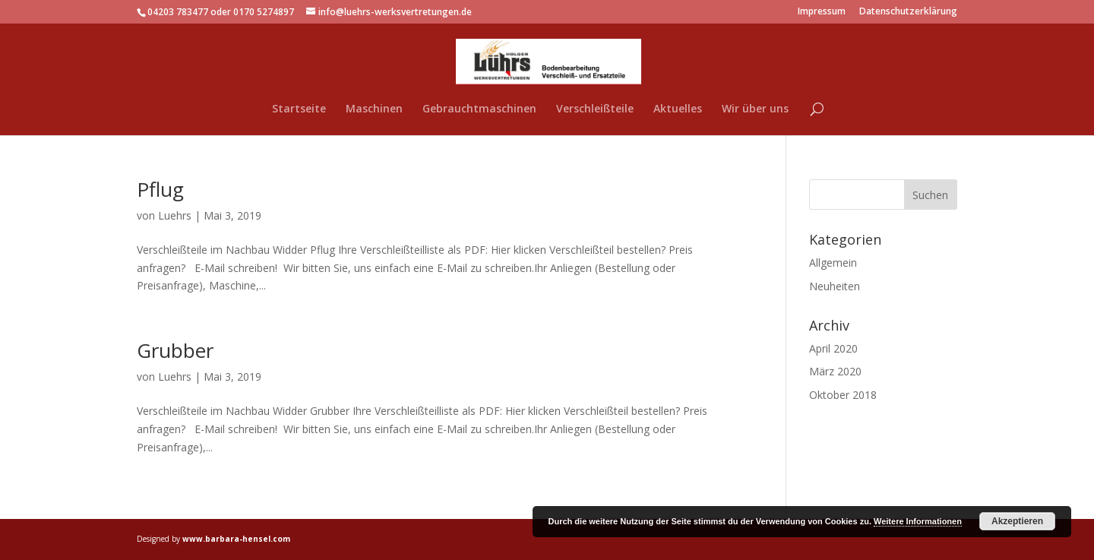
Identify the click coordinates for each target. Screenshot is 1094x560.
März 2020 (835, 371)
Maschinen (374, 109)
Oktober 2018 (843, 395)
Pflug (160, 189)
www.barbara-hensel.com (236, 538)
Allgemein (833, 262)
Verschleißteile (595, 109)
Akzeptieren (1017, 521)
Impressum (822, 12)
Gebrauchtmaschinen (479, 109)
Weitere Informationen (918, 521)
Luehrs (174, 215)
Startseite (299, 109)
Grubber (175, 350)
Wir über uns (755, 109)
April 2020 (833, 348)
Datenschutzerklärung (908, 12)
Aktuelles (677, 109)
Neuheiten (834, 286)
